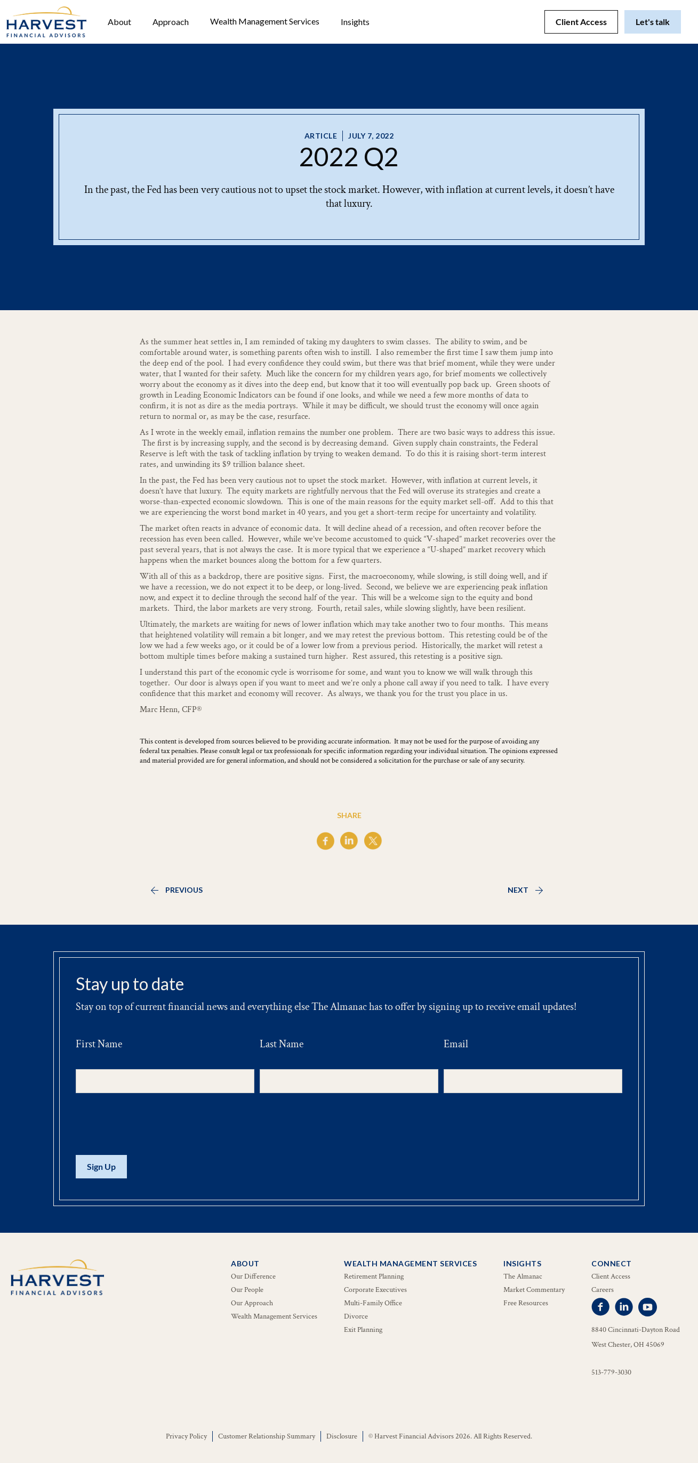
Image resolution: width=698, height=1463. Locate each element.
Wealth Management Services (264, 21)
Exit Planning (363, 1330)
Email (456, 1044)
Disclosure (341, 1436)
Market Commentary (534, 1290)
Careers (602, 1290)
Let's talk (653, 22)
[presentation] (157, 1124)
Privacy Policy (186, 1436)
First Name (99, 1044)
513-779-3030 (611, 1372)
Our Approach (252, 1303)
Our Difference (253, 1276)
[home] (46, 22)
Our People (247, 1290)
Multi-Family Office (373, 1303)
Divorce (356, 1316)
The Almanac (522, 1276)
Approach (171, 22)
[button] (119, 22)
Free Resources (525, 1303)
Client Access (581, 22)
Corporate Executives (375, 1290)
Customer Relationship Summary (266, 1436)
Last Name (281, 1044)
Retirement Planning (374, 1276)
